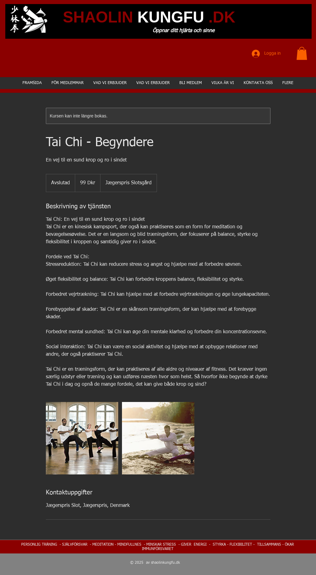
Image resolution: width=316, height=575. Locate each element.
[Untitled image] (82, 438)
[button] (301, 53)
